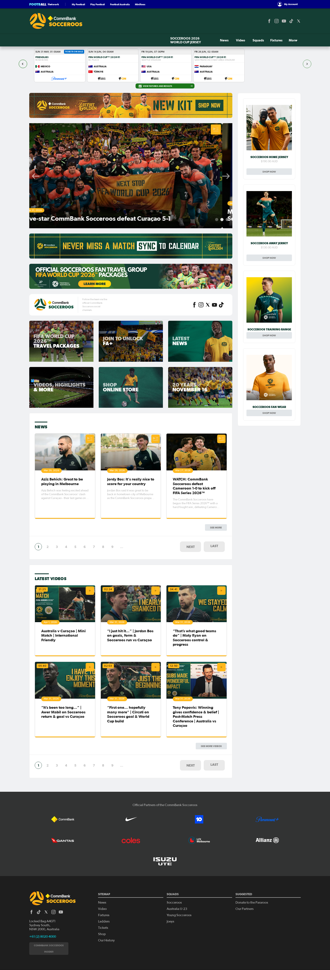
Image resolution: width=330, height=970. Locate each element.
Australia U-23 (177, 885)
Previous (35, 176)
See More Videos (211, 565)
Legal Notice (49, 963)
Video (113, 40)
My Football (78, 4)
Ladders (104, 898)
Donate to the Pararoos (252, 879)
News (99, 40)
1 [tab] (216, 219)
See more (216, 425)
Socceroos (174, 879)
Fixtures (146, 40)
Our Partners (245, 885)
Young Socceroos (179, 891)
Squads (129, 40)
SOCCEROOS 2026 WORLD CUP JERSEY (59, 40)
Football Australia (120, 4)
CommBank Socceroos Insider (49, 924)
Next (226, 176)
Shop (293, 40)
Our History (106, 917)
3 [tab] (227, 219)
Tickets (271, 40)
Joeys (170, 898)
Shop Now (269, 171)
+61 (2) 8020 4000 (42, 913)
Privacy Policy (35, 963)
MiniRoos (140, 4)
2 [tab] (222, 219)
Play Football (97, 4)
